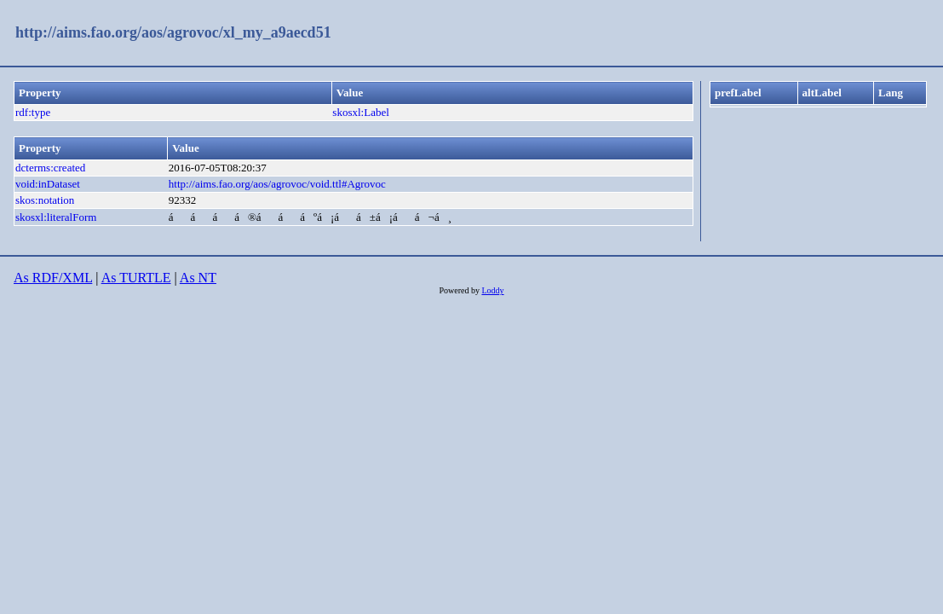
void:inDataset (47, 183)
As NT (198, 277)
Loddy (492, 290)
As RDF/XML (53, 277)
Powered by (460, 290)
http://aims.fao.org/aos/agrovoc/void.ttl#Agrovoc (277, 183)
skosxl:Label (360, 112)
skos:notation (44, 200)
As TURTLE (136, 277)
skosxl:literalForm (55, 217)
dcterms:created (50, 167)
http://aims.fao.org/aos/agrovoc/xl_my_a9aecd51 (173, 32)
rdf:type (32, 112)
